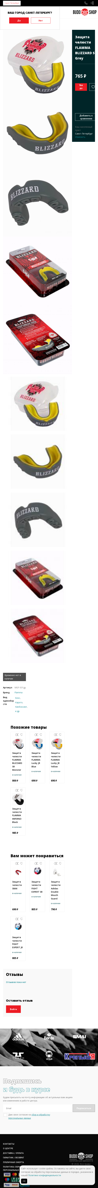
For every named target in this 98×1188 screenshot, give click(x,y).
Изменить (80, 136)
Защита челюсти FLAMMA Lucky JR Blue (36, 760)
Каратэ (18, 702)
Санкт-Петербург (12, 3)
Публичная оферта (13, 1150)
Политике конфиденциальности (44, 1175)
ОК (24, 1181)
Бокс (17, 697)
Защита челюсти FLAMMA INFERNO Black (17, 815)
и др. (17, 711)
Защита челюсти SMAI (17, 885)
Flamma (18, 692)
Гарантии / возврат (13, 1145)
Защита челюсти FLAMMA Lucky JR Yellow (55, 760)
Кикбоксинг (21, 706)
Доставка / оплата (13, 1141)
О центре (8, 1136)
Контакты (8, 1132)
